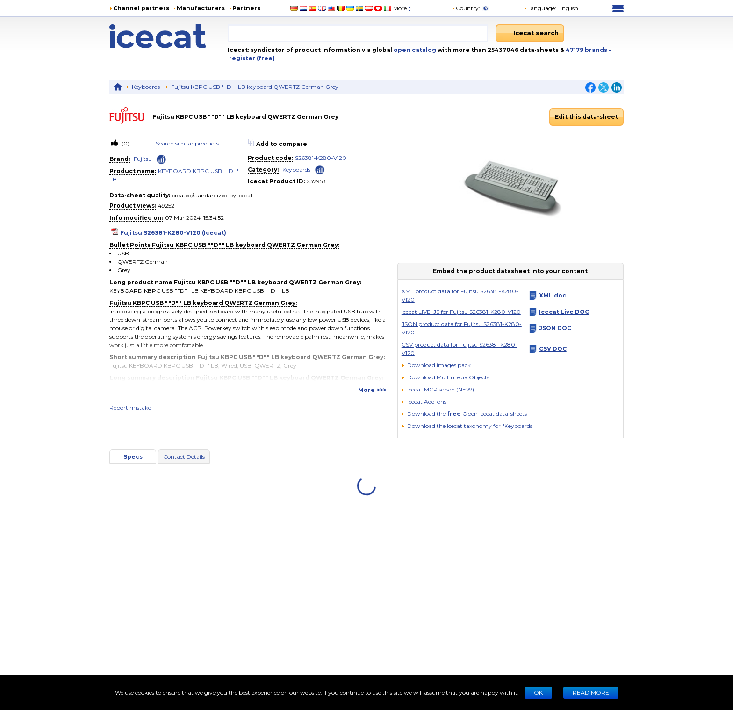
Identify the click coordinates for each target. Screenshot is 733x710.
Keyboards (146, 86)
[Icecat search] (530, 33)
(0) (124, 143)
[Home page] (168, 36)
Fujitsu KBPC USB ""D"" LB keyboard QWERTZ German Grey (254, 86)
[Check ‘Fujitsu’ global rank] (161, 159)
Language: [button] (540, 8)
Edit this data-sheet (586, 116)
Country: (466, 8)
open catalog (414, 49)
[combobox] (358, 33)
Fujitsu (143, 158)
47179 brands (587, 49)
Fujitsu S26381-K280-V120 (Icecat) (173, 232)
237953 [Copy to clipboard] (316, 181)
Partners (246, 8)
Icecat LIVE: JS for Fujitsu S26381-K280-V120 (461, 311)
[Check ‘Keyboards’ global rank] (319, 169)
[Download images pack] (436, 365)
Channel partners (141, 8)
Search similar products (187, 143)
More (402, 8)
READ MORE (591, 692)
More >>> (372, 389)
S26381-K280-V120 (320, 157)
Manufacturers (201, 8)
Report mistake (130, 407)
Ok (538, 692)
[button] (445, 377)
